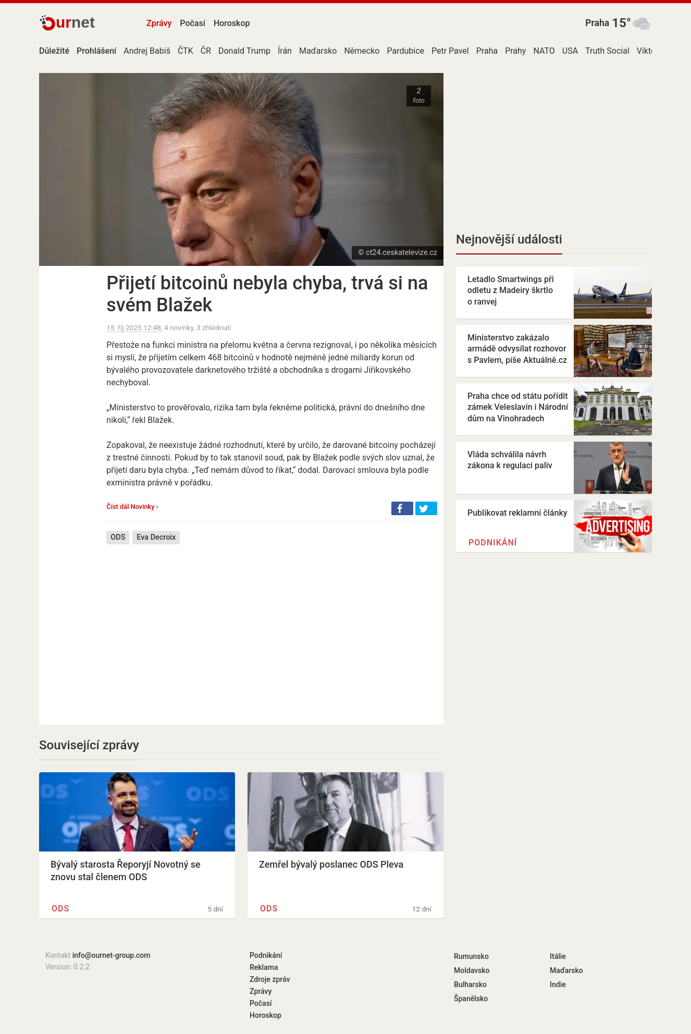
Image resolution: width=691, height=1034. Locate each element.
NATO (543, 51)
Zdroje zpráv (270, 979)
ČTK (185, 51)
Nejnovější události (509, 239)
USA (570, 51)
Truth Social (607, 51)
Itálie (558, 956)
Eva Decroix (156, 537)
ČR (206, 51)
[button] (402, 508)
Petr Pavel (450, 51)
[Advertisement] (271, 627)
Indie (558, 984)
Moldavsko (471, 970)
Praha (597, 23)
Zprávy (158, 23)
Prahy (515, 51)
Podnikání (492, 543)
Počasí (192, 23)
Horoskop (232, 23)
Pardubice (405, 51)
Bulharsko (470, 984)
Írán (285, 51)
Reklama (264, 967)
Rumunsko (471, 956)
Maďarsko (318, 51)
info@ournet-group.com (111, 955)
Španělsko (471, 998)
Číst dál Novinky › (132, 506)
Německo (361, 51)
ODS (117, 537)
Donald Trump (244, 51)
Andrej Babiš (147, 51)
